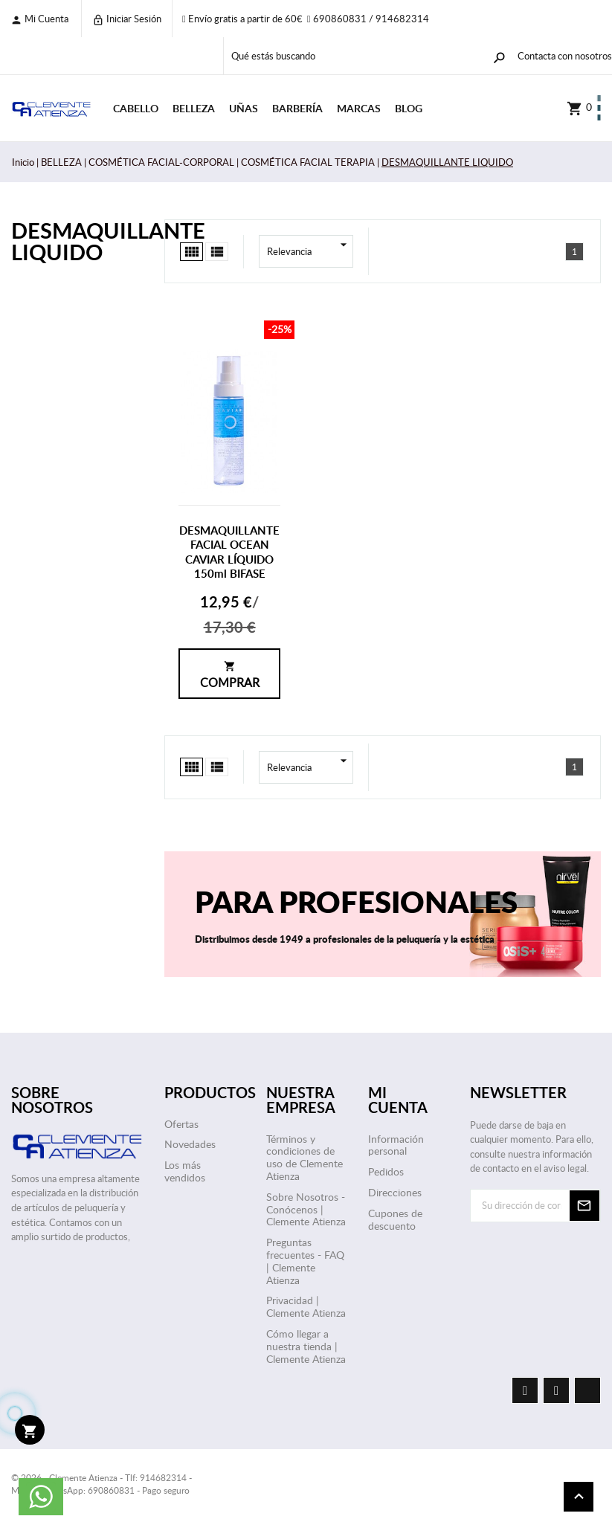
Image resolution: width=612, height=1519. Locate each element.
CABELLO (135, 108)
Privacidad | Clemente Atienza (306, 1306)
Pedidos (386, 1171)
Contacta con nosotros (565, 55)
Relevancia (310, 251)
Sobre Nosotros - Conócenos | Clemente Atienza (306, 1209)
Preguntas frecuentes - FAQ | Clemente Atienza (305, 1260)
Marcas (359, 108)
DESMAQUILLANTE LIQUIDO (76, 240)
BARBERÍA (297, 108)
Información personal (396, 1145)
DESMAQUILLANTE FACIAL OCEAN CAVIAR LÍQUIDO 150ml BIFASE (229, 552)
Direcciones (395, 1192)
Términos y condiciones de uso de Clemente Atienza (304, 1157)
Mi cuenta (39, 19)
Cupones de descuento (395, 1219)
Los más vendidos (184, 1171)
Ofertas (181, 1124)
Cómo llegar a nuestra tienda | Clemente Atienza (306, 1346)
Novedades (190, 1144)
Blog (408, 108)
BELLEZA (194, 108)
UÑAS (243, 108)
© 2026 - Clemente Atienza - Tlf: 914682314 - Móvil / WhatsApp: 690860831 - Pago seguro (101, 1483)
